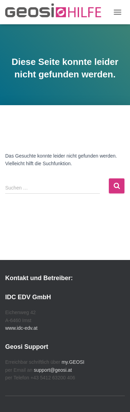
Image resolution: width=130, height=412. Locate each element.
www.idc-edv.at (21, 328)
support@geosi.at (53, 370)
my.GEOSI (73, 362)
